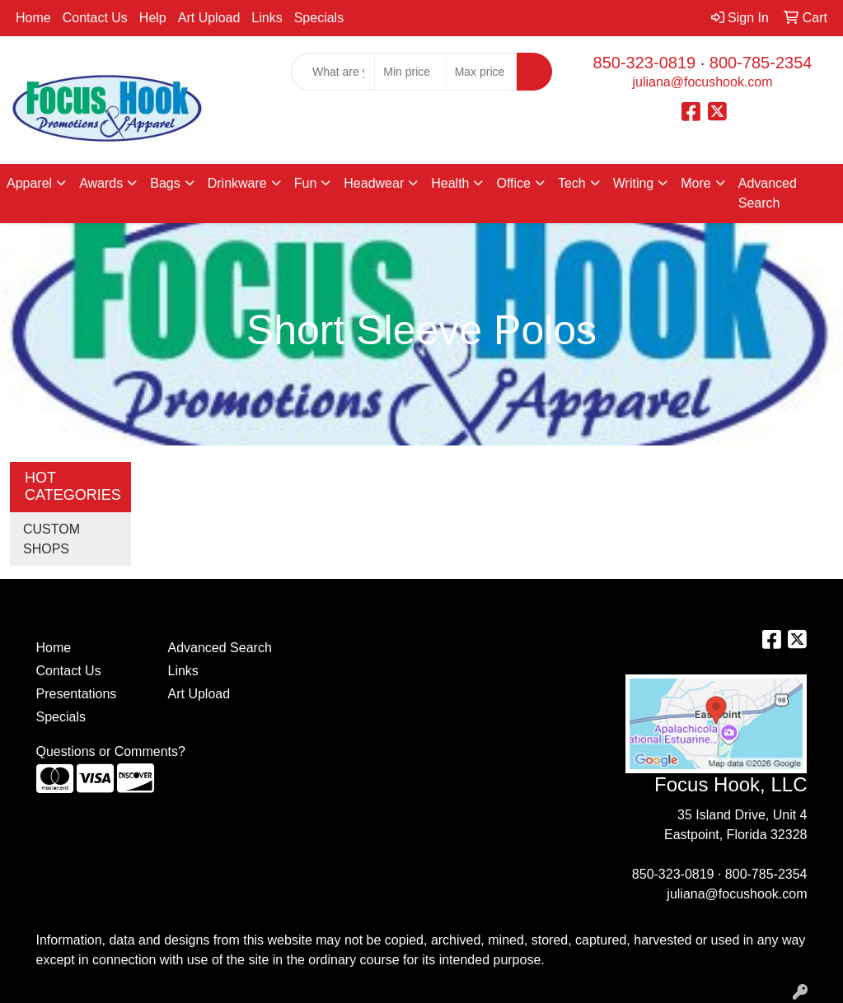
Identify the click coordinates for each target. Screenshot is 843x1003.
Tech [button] (572, 183)
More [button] (695, 183)
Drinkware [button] (237, 183)
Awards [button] (101, 183)
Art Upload (209, 18)
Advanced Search (767, 193)
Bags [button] (165, 183)
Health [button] (450, 183)
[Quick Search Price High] (482, 72)
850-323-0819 (644, 63)
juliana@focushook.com (702, 82)
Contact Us (95, 18)
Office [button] (513, 183)
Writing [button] (633, 183)
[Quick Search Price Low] (410, 72)
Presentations (76, 694)
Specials (319, 18)
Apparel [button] (29, 183)
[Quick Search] (333, 72)
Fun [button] (305, 183)
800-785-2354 (761, 63)
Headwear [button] (374, 183)
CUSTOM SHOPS (51, 539)
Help (152, 18)
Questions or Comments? (110, 751)
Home (33, 18)
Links (266, 18)
